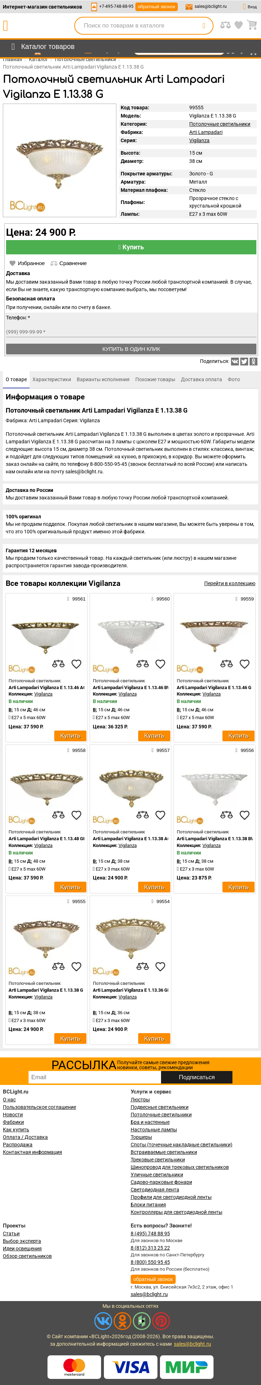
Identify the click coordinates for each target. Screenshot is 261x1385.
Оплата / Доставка (25, 1137)
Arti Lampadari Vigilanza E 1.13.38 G (46, 990)
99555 (76, 901)
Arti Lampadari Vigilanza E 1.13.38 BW (216, 838)
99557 (160, 750)
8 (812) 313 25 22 (150, 1248)
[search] (204, 26)
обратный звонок (156, 6)
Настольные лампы (154, 1129)
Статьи (11, 1233)
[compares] (58, 664)
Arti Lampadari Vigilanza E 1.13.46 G (214, 687)
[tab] (16, 379)
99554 (160, 901)
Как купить (16, 1129)
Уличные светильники (157, 1174)
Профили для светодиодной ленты (171, 1197)
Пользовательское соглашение (39, 1107)
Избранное (27, 263)
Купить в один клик (131, 349)
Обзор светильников (27, 1256)
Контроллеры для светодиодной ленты (176, 1212)
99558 (76, 750)
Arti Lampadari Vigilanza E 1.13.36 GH (132, 990)
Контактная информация (32, 1152)
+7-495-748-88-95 (116, 6)
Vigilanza (199, 140)
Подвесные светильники (160, 1107)
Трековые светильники (158, 1159)
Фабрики (13, 1122)
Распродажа (17, 1144)
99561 (76, 599)
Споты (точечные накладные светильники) (181, 1144)
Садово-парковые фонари (161, 1182)
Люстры (140, 1099)
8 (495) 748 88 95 (150, 1233)
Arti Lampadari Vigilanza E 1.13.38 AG (132, 838)
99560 (160, 599)
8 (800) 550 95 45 (150, 1262)
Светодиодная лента (155, 1189)
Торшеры (141, 1137)
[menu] (41, 47)
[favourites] (76, 664)
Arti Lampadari (205, 132)
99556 (245, 750)
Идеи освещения (22, 1248)
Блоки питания (148, 1204)
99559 (245, 599)
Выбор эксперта (22, 1241)
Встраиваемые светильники (164, 1152)
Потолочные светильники (219, 124)
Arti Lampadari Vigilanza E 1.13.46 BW (132, 687)
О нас (9, 1099)
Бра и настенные (150, 1122)
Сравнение (68, 263)
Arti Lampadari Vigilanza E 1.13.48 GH (47, 838)
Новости (13, 1114)
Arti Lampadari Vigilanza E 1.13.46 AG (47, 687)
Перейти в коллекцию (229, 583)
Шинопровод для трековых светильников (180, 1167)
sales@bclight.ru (211, 6)
